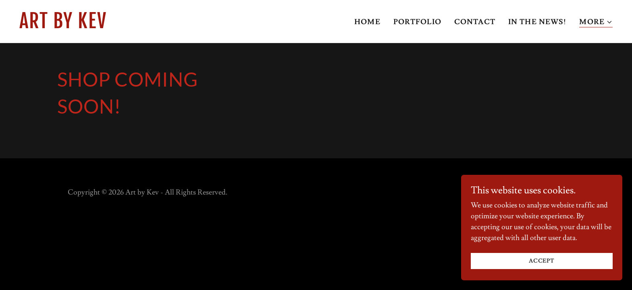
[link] (164, 26)
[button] (596, 22)
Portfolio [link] (417, 22)
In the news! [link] (537, 22)
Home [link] (367, 22)
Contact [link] (474, 22)
